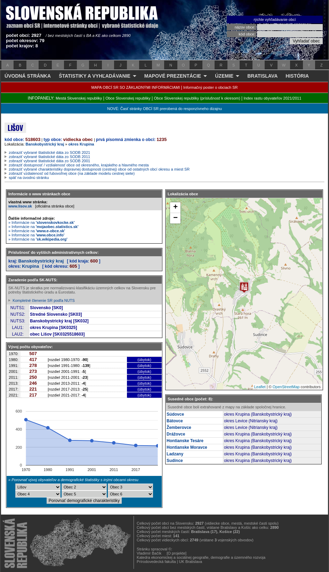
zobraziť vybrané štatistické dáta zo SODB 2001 (49, 161)
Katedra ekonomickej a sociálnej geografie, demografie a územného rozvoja (201, 557)
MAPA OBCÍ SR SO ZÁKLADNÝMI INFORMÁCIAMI (135, 87)
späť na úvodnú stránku (29, 177)
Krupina (30, 266)
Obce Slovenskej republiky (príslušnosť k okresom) (197, 98)
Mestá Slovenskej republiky (79, 98)
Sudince (175, 460)
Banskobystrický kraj (45, 144)
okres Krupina (81, 144)
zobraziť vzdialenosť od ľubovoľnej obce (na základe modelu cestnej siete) (72, 173)
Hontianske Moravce (187, 447)
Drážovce (176, 434)
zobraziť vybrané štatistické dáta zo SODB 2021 (49, 152)
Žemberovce (179, 427)
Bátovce (175, 420)
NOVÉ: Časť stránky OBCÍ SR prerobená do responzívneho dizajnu (164, 109)
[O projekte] (176, 553)
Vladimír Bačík (149, 553)
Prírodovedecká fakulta (156, 561)
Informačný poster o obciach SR (210, 87)
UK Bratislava (190, 561)
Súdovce (175, 414)
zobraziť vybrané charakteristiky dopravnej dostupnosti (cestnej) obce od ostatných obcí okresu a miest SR (99, 169)
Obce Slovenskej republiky (128, 98)
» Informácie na (41, 222)
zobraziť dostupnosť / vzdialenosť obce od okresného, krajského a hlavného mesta (79, 165)
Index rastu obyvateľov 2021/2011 (272, 98)
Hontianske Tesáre (185, 440)
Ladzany (175, 454)
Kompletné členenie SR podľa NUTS (44, 300)
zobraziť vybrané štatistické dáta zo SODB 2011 (49, 157)
